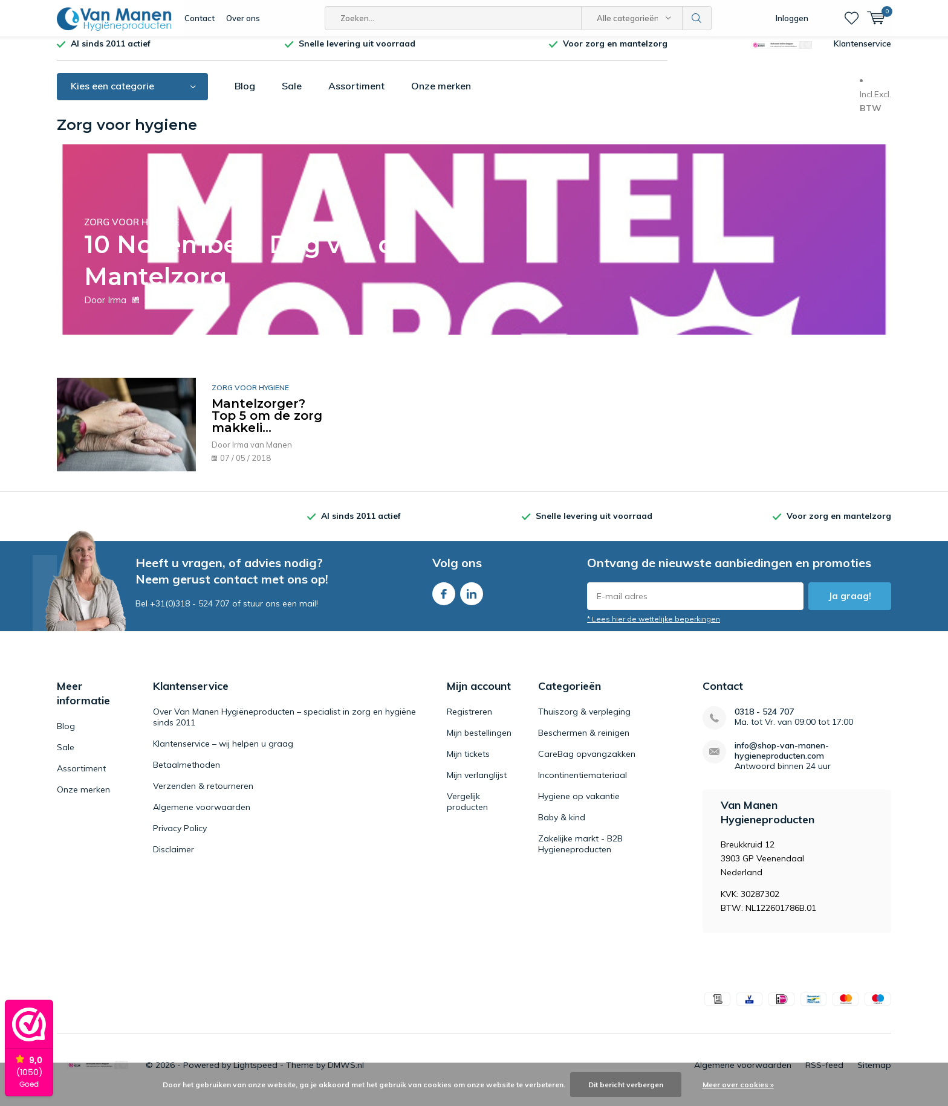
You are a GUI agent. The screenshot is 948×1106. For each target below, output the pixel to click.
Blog (245, 95)
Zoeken (697, 18)
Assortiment (356, 95)
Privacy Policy (180, 837)
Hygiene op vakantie (579, 805)
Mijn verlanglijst (477, 784)
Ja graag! (849, 605)
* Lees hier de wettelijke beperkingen (653, 627)
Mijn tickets (468, 762)
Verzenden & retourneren (203, 794)
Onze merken (441, 95)
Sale (292, 95)
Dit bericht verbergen (625, 1084)
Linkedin (471, 600)
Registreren (469, 720)
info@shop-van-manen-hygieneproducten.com (782, 760)
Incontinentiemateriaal (582, 784)
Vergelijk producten (467, 810)
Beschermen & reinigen (583, 741)
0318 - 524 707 (764, 721)
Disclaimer (173, 858)
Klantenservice (862, 52)
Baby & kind (561, 826)
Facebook (443, 600)
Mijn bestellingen (479, 741)
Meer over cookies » (738, 1084)
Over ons (243, 18)
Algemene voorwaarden (201, 816)
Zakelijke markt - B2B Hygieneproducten (580, 853)
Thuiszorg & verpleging (584, 720)
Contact (199, 18)
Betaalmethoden (186, 773)
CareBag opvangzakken (586, 762)
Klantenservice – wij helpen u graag (223, 752)
